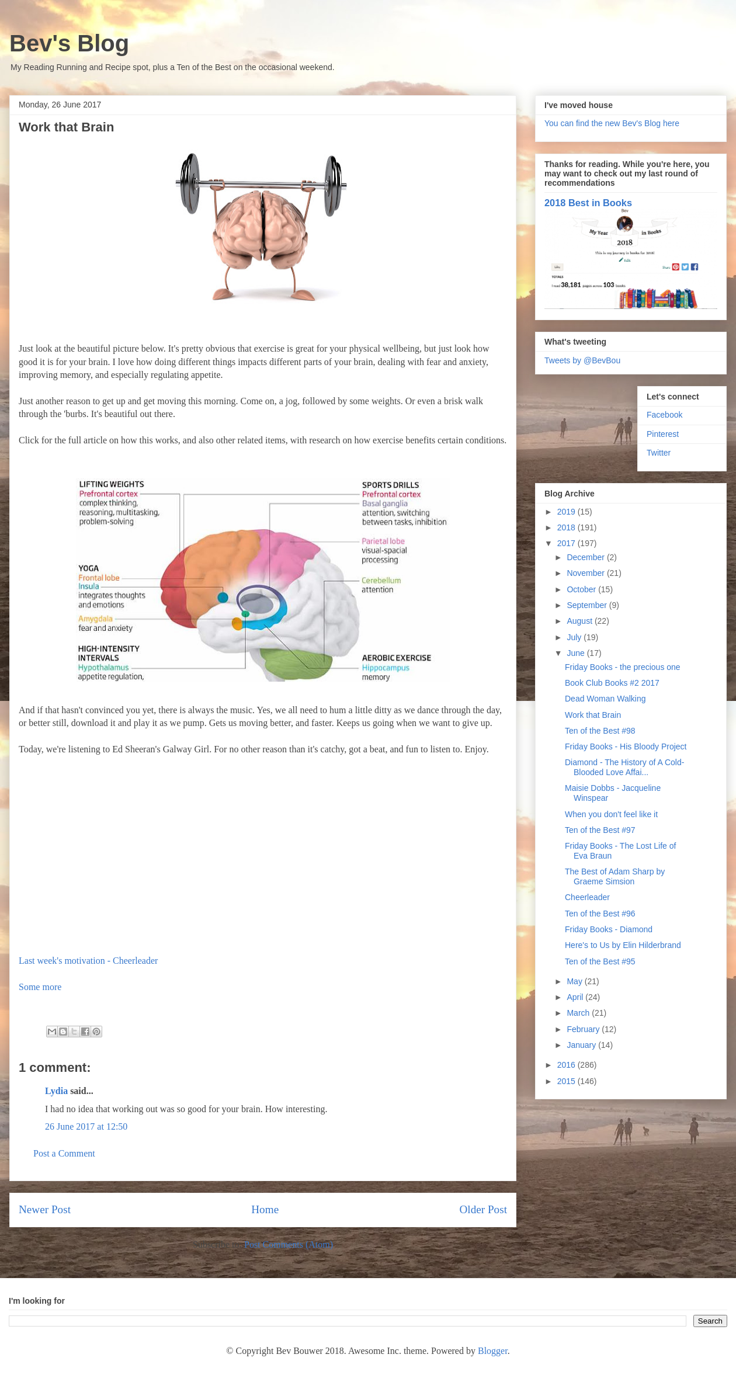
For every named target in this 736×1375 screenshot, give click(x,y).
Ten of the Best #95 (600, 961)
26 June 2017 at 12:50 (86, 1126)
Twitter (659, 452)
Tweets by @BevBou (582, 360)
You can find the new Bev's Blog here (611, 123)
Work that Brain (593, 715)
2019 (567, 511)
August (580, 621)
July (575, 637)
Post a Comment (64, 1153)
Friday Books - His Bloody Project (626, 746)
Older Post (483, 1209)
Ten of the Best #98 (600, 730)
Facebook (664, 414)
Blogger (493, 1351)
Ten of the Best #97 (600, 830)
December (586, 557)
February (584, 1029)
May (575, 981)
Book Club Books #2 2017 (612, 683)
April (576, 997)
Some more (40, 987)
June (576, 653)
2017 (567, 543)
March (579, 1013)
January (582, 1045)
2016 (567, 1065)
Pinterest (663, 434)
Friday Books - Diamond (608, 929)
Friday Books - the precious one (623, 667)
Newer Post (45, 1209)
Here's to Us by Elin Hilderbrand (623, 945)
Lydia (56, 1091)
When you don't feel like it (611, 814)
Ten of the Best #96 (600, 913)
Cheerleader (587, 897)
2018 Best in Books (588, 202)
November (586, 573)
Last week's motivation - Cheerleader (88, 961)
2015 (567, 1081)
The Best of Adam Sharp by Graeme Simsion (615, 876)
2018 (567, 527)
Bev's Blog (69, 43)
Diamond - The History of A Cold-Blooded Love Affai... (624, 767)
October (582, 589)
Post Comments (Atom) (288, 1244)
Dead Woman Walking (605, 698)
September (588, 605)
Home (265, 1209)
